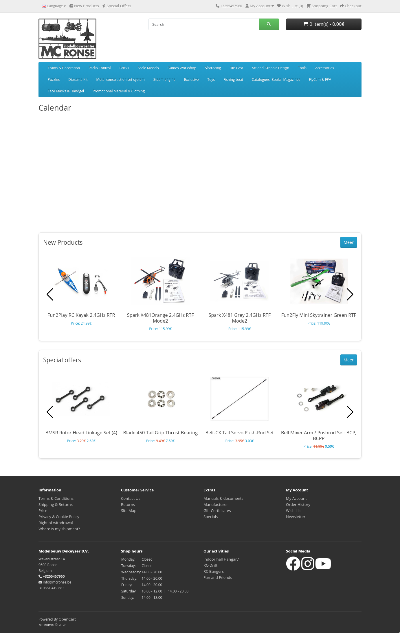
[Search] (203, 24)
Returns (128, 504)
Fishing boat (233, 79)
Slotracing (213, 67)
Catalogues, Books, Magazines (276, 79)
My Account (296, 498)
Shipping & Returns (55, 504)
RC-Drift (210, 565)
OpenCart (67, 619)
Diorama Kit (77, 79)
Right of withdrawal (55, 522)
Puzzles (54, 79)
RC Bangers (213, 571)
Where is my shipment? (59, 528)
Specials (210, 516)
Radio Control (100, 67)
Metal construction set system (120, 79)
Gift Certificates (217, 510)
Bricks (124, 67)
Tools (302, 67)
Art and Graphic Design (270, 67)
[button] (350, 294)
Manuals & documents (223, 498)
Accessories (324, 67)
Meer (349, 242)
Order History (298, 504)
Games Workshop (182, 67)
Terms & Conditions (56, 498)
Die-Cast (236, 67)
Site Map (128, 510)
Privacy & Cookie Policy (58, 516)
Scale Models (148, 67)
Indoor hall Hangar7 (221, 559)
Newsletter (295, 516)
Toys (211, 79)
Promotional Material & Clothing (119, 91)
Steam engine (164, 79)
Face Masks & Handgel (66, 91)
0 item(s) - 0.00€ (323, 24)
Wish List (294, 510)
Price (42, 510)
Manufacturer (215, 504)
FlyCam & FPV (320, 79)
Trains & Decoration (64, 67)
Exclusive (191, 79)
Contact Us (130, 498)
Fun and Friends (217, 577)
